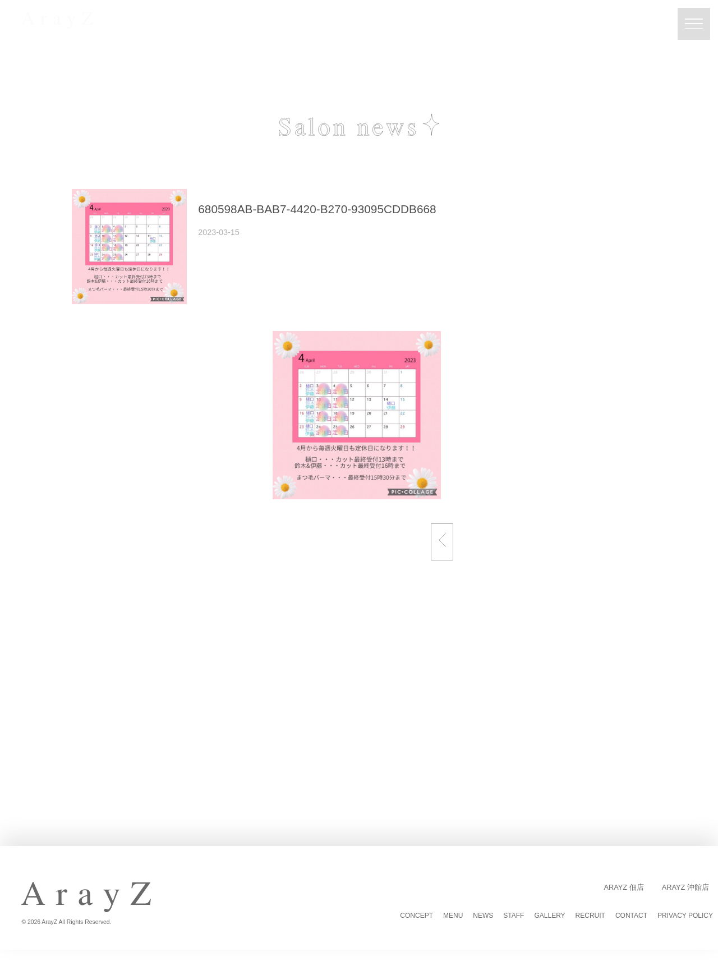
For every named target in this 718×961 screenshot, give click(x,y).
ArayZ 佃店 (623, 887)
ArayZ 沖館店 (685, 887)
